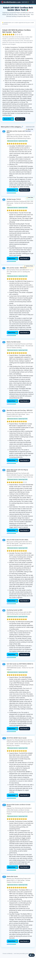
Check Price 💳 (8, 119)
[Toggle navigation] (33, 2)
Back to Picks (20, 119)
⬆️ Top (32, 955)
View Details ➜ (24, 190)
